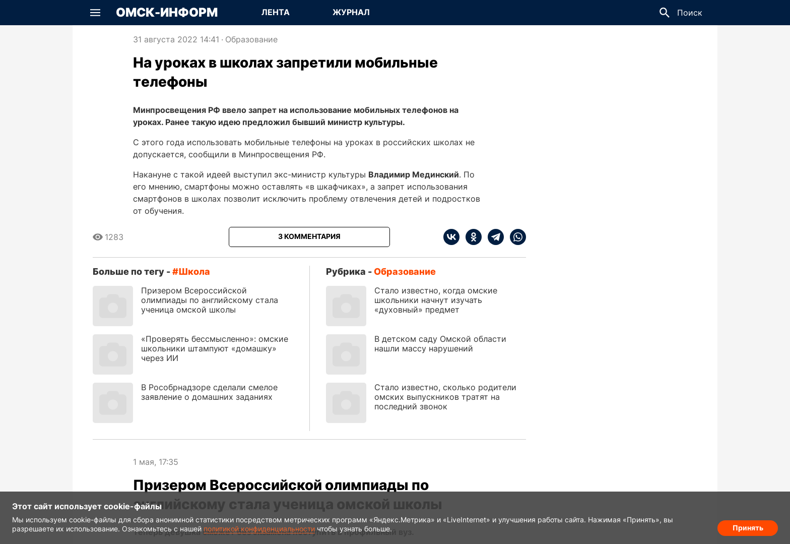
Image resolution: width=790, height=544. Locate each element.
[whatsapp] (515, 237)
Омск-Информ (167, 13)
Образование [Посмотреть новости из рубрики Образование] (251, 39)
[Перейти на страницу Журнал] (351, 12)
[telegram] (493, 237)
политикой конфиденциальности (259, 528)
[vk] (451, 237)
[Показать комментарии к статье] (309, 237)
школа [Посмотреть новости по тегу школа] (194, 271)
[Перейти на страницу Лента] (275, 12)
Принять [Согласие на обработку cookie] (748, 526)
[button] (95, 12)
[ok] (470, 237)
